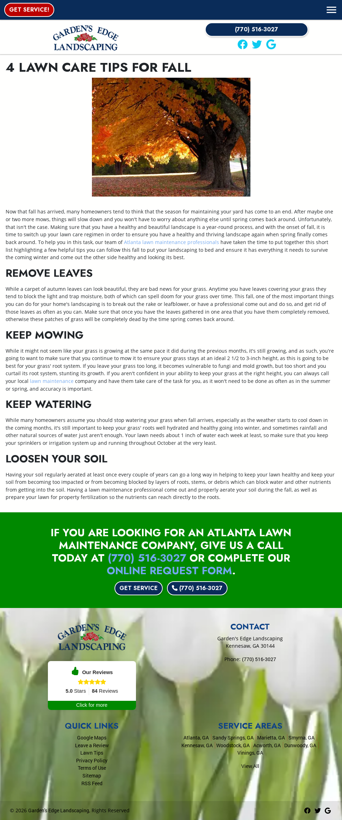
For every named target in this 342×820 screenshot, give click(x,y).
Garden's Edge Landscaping (58, 810)
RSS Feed (91, 783)
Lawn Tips (91, 752)
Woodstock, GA (233, 745)
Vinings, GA (250, 752)
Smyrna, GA (301, 737)
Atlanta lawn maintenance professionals (171, 242)
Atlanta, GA (196, 737)
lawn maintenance (52, 381)
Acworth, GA (267, 745)
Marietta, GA (271, 737)
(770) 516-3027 (256, 29)
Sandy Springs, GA (233, 737)
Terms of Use (92, 767)
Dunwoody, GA (300, 745)
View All (250, 766)
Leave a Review (92, 745)
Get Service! (29, 10)
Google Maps (91, 737)
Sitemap (91, 775)
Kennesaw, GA (197, 745)
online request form (169, 570)
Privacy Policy (91, 760)
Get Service (138, 588)
